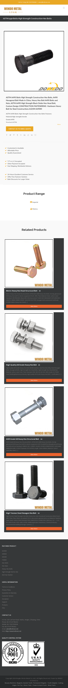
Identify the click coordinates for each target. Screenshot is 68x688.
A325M (4, 551)
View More (34, 306)
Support (4, 602)
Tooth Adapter (53, 683)
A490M (4, 554)
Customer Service (7, 596)
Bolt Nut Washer (7, 575)
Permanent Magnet (39, 683)
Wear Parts (52, 685)
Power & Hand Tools (40, 685)
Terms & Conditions (8, 587)
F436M (4, 560)
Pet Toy (20, 685)
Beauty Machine (10, 683)
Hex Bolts (5, 563)
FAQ (3, 608)
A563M (4, 557)
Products (5, 605)
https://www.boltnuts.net (13, 631)
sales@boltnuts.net (44, 2)
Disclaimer (5, 599)
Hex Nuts (5, 566)
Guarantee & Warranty (9, 593)
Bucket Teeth (27, 683)
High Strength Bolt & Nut (10, 572)
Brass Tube (28, 685)
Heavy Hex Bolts (7, 569)
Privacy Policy (6, 590)
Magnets (20, 683)
